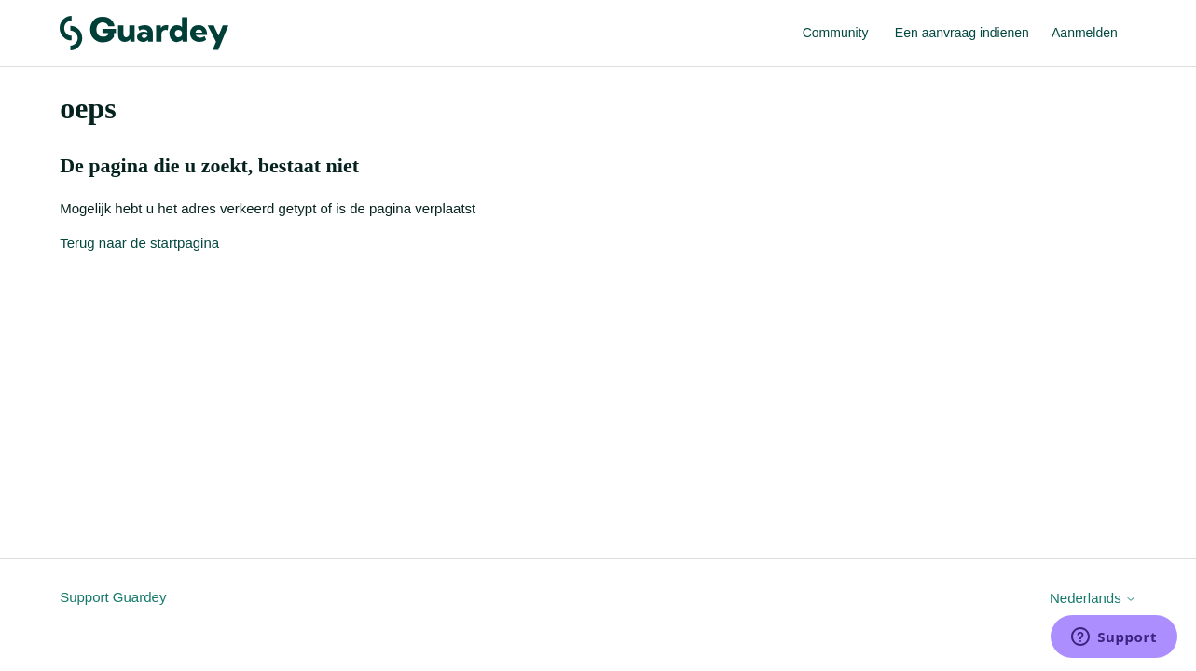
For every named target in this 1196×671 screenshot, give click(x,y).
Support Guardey (113, 597)
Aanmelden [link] (1085, 32)
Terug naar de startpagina (139, 243)
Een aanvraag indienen (962, 32)
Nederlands (1093, 598)
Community (836, 32)
